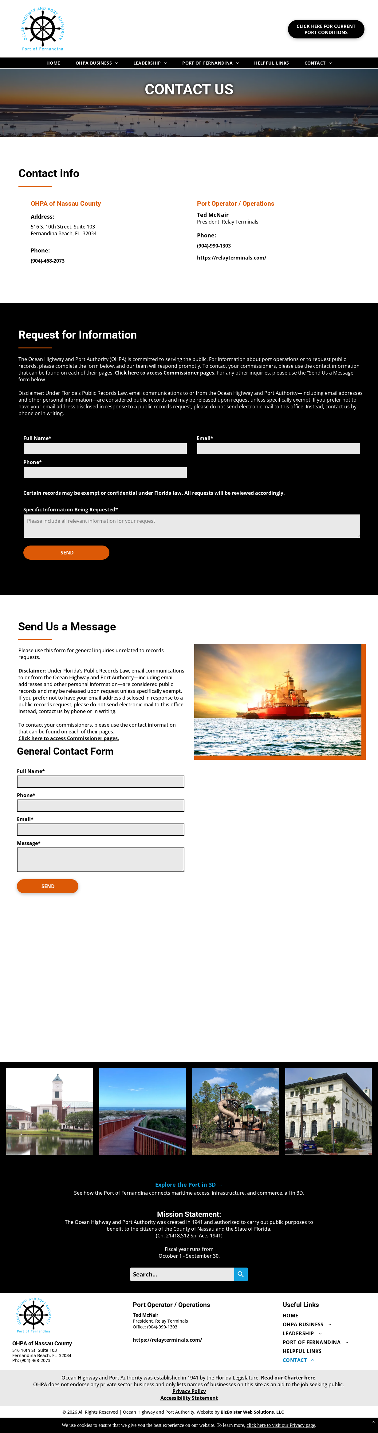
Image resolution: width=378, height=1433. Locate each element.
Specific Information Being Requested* (70, 509)
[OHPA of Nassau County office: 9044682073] (48, 260)
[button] (49, 1111)
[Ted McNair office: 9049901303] (214, 245)
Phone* (32, 462)
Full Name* (37, 438)
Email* (205, 438)
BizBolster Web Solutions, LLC (252, 1412)
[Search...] (182, 1274)
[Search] (241, 1274)
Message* (29, 843)
